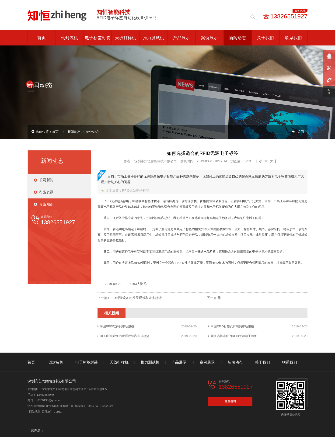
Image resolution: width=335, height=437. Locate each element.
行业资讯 (46, 192)
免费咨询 (230, 401)
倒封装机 (69, 37)
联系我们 (293, 37)
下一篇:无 (214, 298)
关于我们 (265, 37)
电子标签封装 (97, 37)
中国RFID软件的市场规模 (117, 326)
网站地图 (34, 411)
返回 (300, 132)
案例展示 (209, 37)
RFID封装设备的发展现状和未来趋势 (135, 298)
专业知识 (92, 132)
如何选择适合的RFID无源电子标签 (234, 336)
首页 (41, 37)
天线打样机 (125, 37)
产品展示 (181, 37)
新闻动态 (237, 37)
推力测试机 (153, 37)
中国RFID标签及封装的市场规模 (232, 326)
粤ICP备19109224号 (101, 406)
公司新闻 (46, 180)
